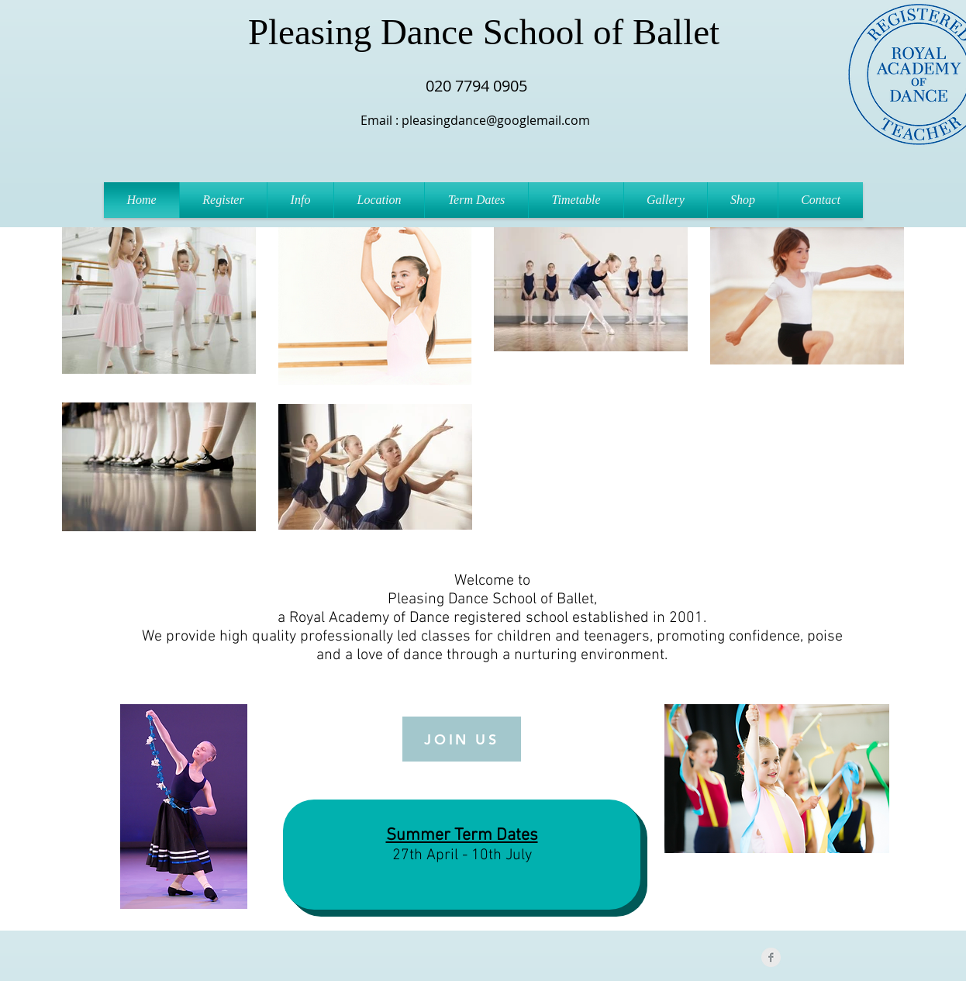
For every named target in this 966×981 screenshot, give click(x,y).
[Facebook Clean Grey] (771, 957)
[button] (300, 200)
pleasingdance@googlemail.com (496, 120)
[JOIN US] (461, 739)
